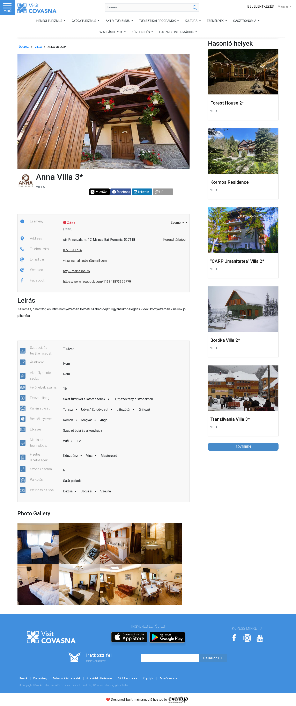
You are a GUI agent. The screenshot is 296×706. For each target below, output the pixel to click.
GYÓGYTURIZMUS (84, 21)
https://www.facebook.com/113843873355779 (97, 282)
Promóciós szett (169, 678)
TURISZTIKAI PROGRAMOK (158, 21)
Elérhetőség (40, 678)
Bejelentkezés (260, 6)
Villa (38, 46)
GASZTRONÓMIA (245, 21)
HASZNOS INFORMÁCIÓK (177, 32)
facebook (121, 192)
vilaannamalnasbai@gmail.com (85, 261)
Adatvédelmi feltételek (99, 678)
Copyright (148, 678)
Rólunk (23, 678)
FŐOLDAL (23, 46)
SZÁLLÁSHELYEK (111, 32)
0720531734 (72, 250)
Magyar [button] (283, 6)
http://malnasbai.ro (76, 271)
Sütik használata (127, 678)
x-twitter (99, 192)
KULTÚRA (191, 21)
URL (160, 192)
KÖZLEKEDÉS (141, 32)
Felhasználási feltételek (66, 678)
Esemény (178, 222)
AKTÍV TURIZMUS (118, 21)
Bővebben (243, 447)
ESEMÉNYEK (215, 21)
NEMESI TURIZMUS (49, 21)
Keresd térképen (175, 240)
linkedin (141, 192)
